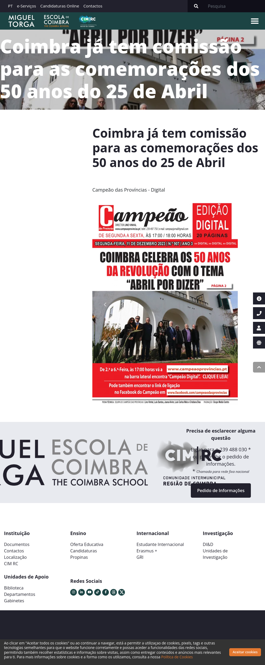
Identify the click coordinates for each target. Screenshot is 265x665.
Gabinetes (14, 601)
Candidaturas (83, 551)
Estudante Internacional (160, 544)
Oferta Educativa (86, 544)
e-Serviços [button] (26, 6)
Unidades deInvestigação (215, 554)
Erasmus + (147, 551)
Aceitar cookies (245, 652)
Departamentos (19, 594)
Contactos (92, 6)
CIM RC (11, 564)
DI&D (208, 544)
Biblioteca (13, 588)
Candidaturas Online (59, 6)
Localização (15, 557)
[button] (105, 304)
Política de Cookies (177, 656)
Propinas (79, 557)
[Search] (235, 6)
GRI (140, 557)
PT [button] (10, 6)
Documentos (16, 544)
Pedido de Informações (220, 490)
